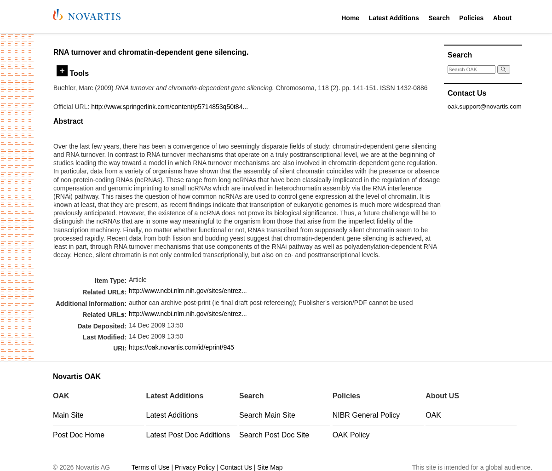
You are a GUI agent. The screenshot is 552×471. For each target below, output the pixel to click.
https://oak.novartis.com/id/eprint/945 (181, 347)
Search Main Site (267, 415)
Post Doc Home (78, 435)
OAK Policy (351, 435)
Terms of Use (150, 467)
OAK (433, 415)
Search (439, 18)
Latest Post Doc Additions (188, 435)
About (502, 18)
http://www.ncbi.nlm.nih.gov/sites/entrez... (188, 290)
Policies (471, 18)
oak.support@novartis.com (485, 106)
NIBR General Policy (366, 415)
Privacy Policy (195, 467)
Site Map (269, 467)
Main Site (68, 415)
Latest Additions (394, 18)
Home (350, 18)
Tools (73, 73)
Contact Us (236, 467)
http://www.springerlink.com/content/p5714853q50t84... (169, 106)
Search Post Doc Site (274, 435)
